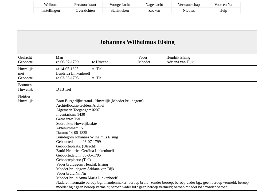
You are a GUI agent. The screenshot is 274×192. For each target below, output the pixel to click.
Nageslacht (154, 4)
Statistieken (120, 10)
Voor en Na (223, 4)
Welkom (50, 4)
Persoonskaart (85, 4)
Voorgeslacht (119, 4)
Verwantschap (189, 4)
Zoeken (154, 10)
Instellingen (50, 10)
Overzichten (85, 10)
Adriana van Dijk (180, 62)
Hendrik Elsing (178, 57)
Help (223, 10)
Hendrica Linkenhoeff (73, 73)
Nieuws (189, 10)
